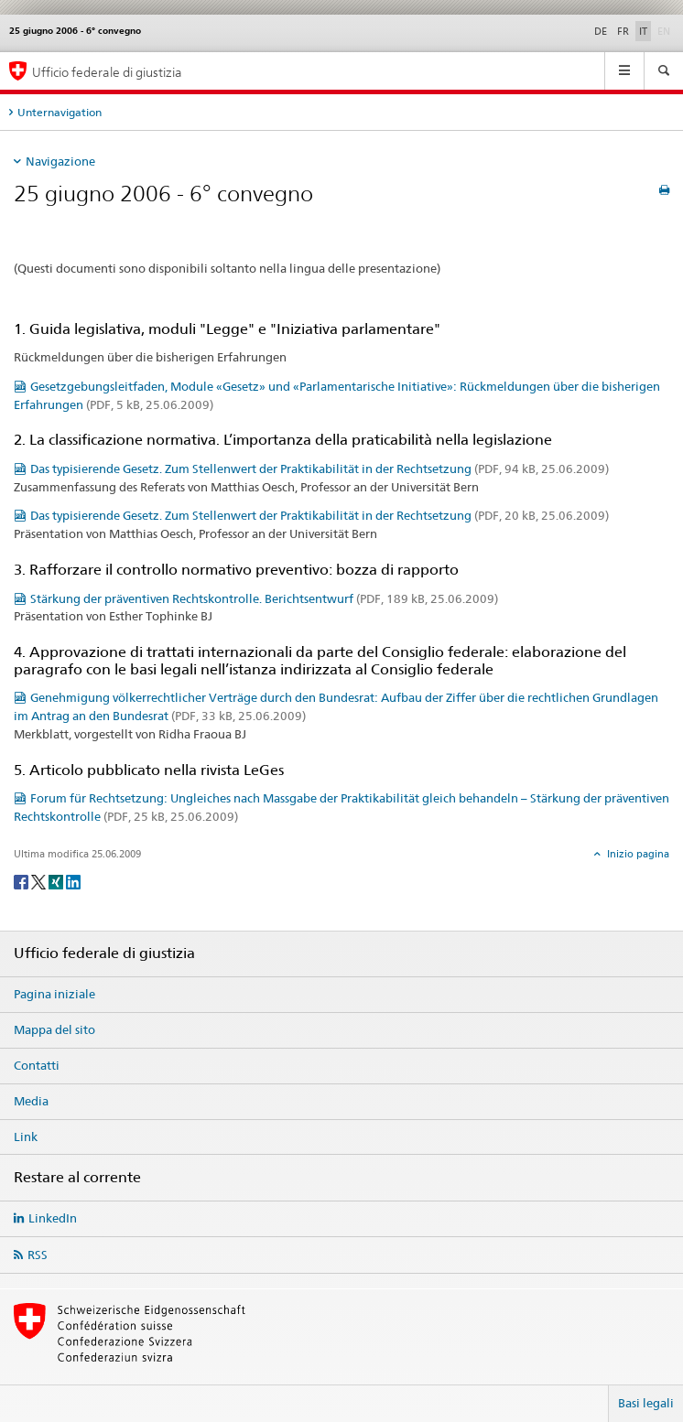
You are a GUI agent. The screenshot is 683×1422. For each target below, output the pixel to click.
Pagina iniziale (54, 993)
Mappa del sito (54, 1029)
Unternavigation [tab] (59, 112)
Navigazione (60, 161)
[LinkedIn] (73, 881)
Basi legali (646, 1402)
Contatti (37, 1065)
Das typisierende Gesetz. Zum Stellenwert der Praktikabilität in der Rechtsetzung (319, 468)
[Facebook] (22, 881)
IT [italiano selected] (643, 31)
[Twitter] (40, 881)
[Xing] (57, 881)
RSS (37, 1254)
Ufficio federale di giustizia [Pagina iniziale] (107, 72)
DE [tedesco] (600, 31)
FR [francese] (623, 31)
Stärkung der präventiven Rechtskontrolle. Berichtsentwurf (264, 598)
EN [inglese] (665, 30)
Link (26, 1136)
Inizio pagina (636, 853)
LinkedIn (52, 1218)
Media (31, 1100)
